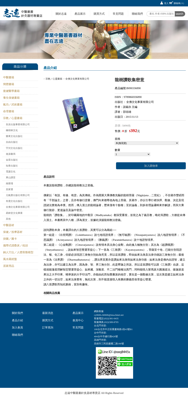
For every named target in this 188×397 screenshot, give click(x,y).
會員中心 (78, 320)
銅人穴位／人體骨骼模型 (18, 252)
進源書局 (10, 154)
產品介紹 (17, 320)
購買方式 (99, 13)
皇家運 (9, 189)
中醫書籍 (8, 77)
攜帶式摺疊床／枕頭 (15, 245)
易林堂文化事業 (14, 213)
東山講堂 (10, 177)
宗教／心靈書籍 (12, 118)
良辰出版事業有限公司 (18, 124)
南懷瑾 (9, 183)
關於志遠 (61, 13)
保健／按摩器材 (12, 231)
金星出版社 (12, 159)
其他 (8, 218)
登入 (166, 3)
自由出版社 (12, 142)
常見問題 (118, 13)
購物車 (179, 3)
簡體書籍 (8, 84)
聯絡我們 (137, 13)
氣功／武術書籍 (12, 104)
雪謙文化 (10, 171)
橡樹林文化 (12, 130)
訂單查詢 (47, 327)
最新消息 (47, 313)
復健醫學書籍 (11, 90)
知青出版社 (12, 165)
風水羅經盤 (10, 259)
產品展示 (80, 13)
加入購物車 (151, 165)
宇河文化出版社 (14, 148)
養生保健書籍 (11, 97)
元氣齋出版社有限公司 (18, 195)
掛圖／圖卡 (10, 238)
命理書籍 (8, 111)
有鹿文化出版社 (14, 201)
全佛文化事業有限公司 (18, 207)
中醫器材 (8, 225)
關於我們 (17, 313)
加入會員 (17, 327)
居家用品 (8, 265)
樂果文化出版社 (14, 136)
